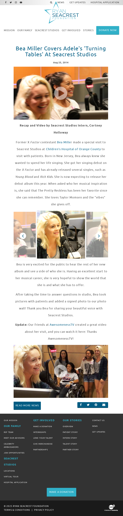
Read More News (27, 405)
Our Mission (10, 420)
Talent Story (70, 444)
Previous (23, 236)
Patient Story (70, 432)
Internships (39, 432)
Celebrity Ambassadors (11, 445)
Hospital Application (15, 482)
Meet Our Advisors (14, 438)
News (95, 426)
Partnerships (40, 450)
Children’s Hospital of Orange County (73, 149)
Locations (9, 471)
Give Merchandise (43, 444)
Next (99, 236)
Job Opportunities (14, 453)
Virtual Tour (11, 477)
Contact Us (98, 420)
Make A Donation (42, 426)
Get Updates (98, 432)
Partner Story (71, 450)
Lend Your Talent (43, 438)
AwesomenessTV (62, 325)
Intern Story (70, 438)
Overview (68, 426)
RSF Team (8, 432)
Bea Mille (64, 142)
